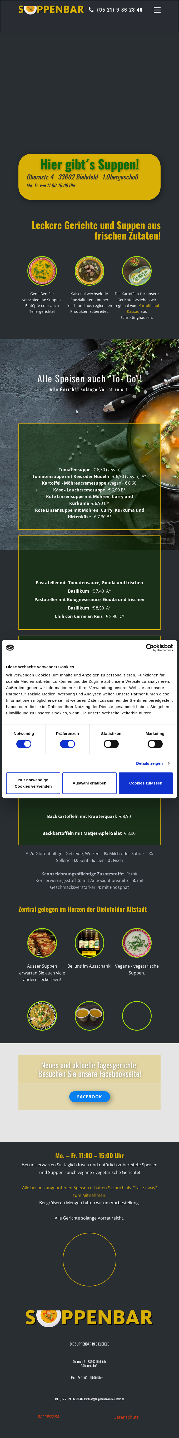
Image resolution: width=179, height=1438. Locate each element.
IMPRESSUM (48, 1416)
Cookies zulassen (145, 783)
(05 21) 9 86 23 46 (116, 9)
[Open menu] (157, 10)
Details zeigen (149, 763)
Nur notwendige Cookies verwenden (33, 783)
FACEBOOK (89, 1097)
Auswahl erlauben (89, 783)
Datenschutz (126, 1417)
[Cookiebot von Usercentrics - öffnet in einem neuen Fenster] (150, 648)
